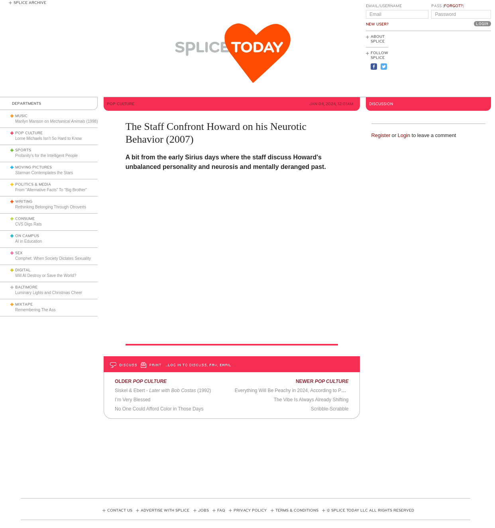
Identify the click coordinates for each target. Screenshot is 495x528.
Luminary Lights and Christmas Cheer (48, 292)
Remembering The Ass (35, 310)
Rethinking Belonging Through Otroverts (50, 207)
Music (21, 116)
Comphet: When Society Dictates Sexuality (53, 258)
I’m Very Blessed (132, 399)
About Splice (378, 39)
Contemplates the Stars (44, 173)
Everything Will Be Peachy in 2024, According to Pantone (295, 390)
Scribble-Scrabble (330, 409)
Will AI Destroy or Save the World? (45, 275)
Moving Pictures (33, 167)
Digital (23, 270)
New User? (377, 24)
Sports (23, 150)
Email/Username (384, 6)
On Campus (27, 236)
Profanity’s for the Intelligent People (47, 155)
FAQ (221, 510)
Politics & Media (33, 184)
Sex (19, 253)
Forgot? (453, 6)
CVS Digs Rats (28, 224)
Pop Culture (29, 133)
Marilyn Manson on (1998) (56, 121)
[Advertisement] (455, 64)
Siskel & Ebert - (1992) (163, 390)
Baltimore (26, 287)
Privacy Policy (250, 510)
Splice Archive (30, 2)
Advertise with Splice (165, 510)
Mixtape (24, 304)
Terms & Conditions (296, 510)
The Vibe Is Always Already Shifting (311, 399)
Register (381, 135)
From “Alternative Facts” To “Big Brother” (51, 190)
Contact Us (119, 510)
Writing (23, 201)
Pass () (447, 6)
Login (404, 135)
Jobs (203, 510)
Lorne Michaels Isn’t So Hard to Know (48, 138)
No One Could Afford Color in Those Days (159, 409)
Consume (25, 218)
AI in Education (28, 241)
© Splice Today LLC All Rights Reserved (370, 510)
